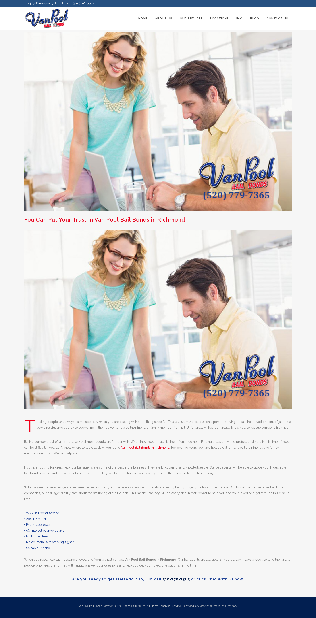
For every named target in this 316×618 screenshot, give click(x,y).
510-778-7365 (176, 579)
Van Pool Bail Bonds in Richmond (145, 447)
